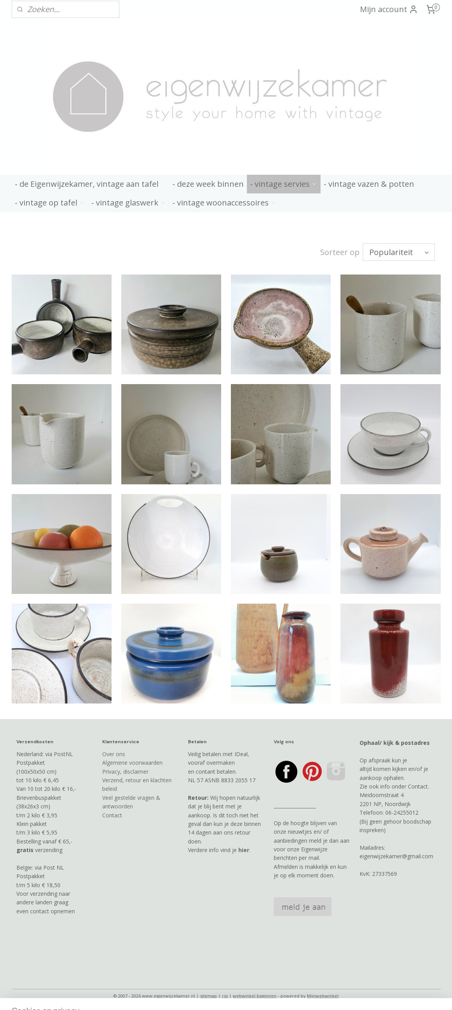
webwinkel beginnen (255, 996)
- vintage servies (283, 184)
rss (225, 996)
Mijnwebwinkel (323, 996)
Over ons (113, 754)
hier (243, 850)
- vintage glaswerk (128, 202)
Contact (112, 815)
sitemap (208, 996)
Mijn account (389, 9)
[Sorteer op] (398, 252)
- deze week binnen (208, 184)
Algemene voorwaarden (132, 762)
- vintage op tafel (50, 202)
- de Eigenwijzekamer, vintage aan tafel (86, 184)
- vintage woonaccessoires (224, 202)
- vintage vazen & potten (369, 184)
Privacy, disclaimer (125, 771)
